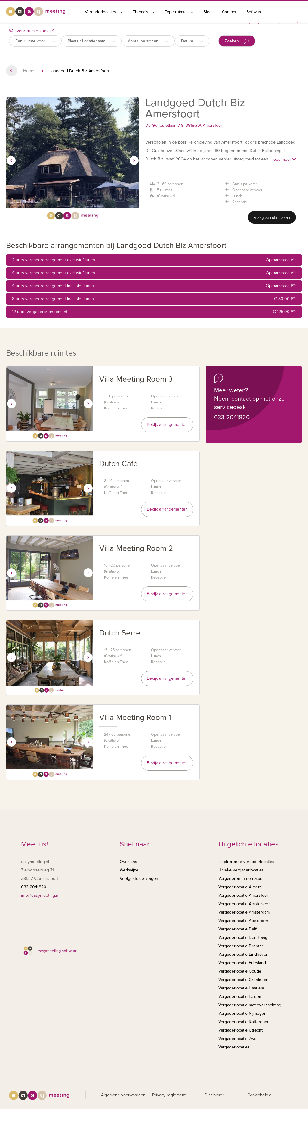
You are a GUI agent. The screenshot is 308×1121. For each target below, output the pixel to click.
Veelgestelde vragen (139, 878)
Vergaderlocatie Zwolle (239, 1038)
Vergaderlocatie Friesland (242, 962)
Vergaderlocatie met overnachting (249, 1005)
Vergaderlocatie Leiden (239, 996)
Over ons (128, 861)
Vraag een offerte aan (272, 217)
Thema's (144, 11)
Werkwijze (129, 870)
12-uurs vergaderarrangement (154, 312)
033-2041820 (232, 417)
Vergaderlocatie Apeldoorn (243, 920)
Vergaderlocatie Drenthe (241, 946)
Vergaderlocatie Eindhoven (243, 954)
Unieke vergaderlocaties (241, 870)
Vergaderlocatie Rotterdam (243, 1021)
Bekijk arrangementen (167, 424)
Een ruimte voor (35, 41)
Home (28, 70)
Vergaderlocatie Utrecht (240, 1030)
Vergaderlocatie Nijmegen (242, 1013)
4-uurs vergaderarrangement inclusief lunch (154, 286)
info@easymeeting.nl (40, 895)
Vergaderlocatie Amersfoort (244, 895)
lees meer (284, 159)
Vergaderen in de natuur (241, 878)
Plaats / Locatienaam (91, 41)
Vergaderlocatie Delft (237, 929)
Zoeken (237, 41)
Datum (192, 41)
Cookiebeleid (259, 1095)
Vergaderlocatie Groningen (243, 979)
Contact (229, 11)
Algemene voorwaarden (123, 1095)
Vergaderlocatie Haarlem (241, 988)
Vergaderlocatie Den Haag (242, 937)
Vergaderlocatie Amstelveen (244, 903)
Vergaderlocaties (103, 11)
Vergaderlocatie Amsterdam (244, 912)
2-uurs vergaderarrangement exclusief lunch (154, 260)
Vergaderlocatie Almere (240, 887)
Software (254, 11)
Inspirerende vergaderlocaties (246, 861)
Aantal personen (148, 41)
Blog (207, 11)
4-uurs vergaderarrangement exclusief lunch (154, 273)
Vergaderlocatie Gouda (239, 971)
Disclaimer (214, 1095)
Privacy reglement (169, 1095)
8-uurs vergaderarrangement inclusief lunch (154, 299)
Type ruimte (179, 11)
